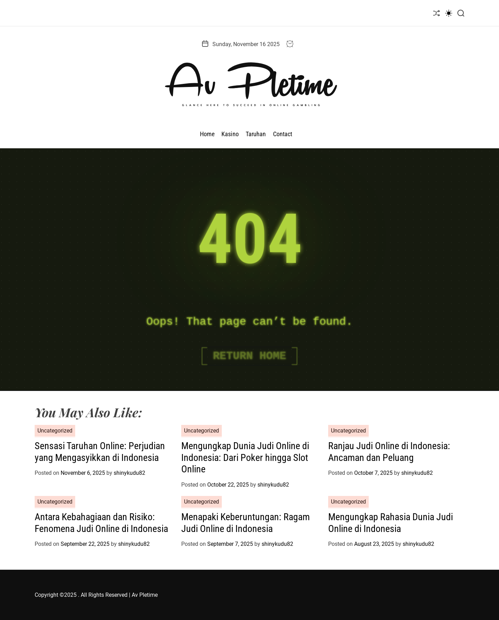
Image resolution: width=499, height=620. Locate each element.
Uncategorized (54, 430)
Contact (282, 134)
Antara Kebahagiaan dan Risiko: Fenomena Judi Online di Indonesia (101, 522)
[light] (448, 13)
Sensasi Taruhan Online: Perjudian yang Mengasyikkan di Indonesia (100, 451)
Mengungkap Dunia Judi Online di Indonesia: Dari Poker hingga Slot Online (245, 457)
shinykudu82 (129, 473)
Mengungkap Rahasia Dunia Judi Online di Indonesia (390, 522)
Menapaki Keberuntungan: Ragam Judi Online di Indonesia (245, 522)
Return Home (249, 356)
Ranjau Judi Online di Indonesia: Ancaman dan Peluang (389, 451)
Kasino (230, 134)
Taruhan (256, 134)
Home (207, 134)
